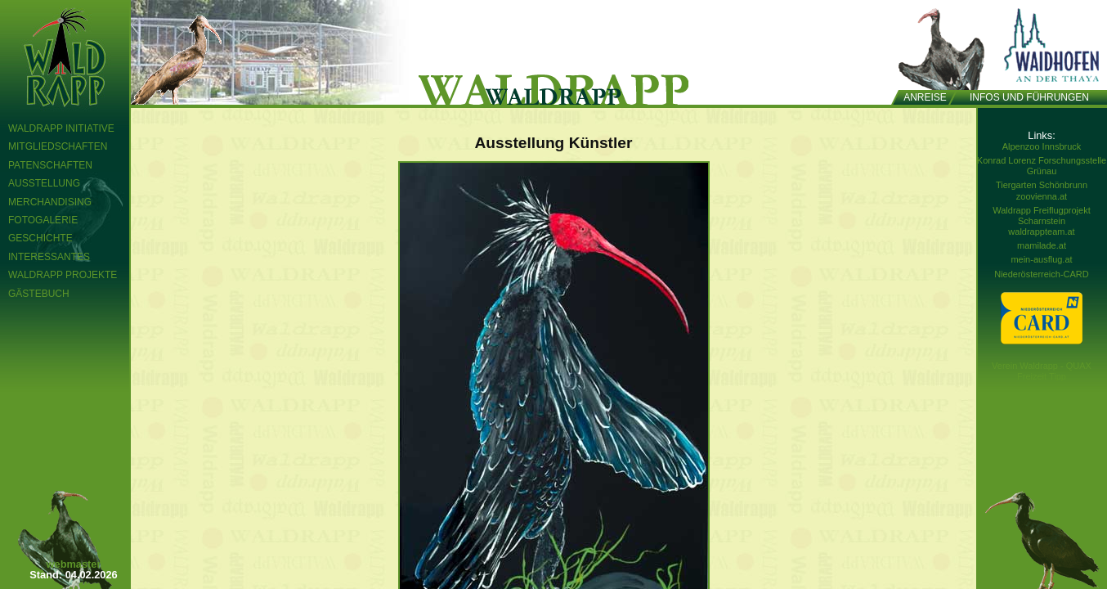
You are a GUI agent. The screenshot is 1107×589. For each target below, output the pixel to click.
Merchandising (50, 202)
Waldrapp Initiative (61, 128)
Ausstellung (44, 183)
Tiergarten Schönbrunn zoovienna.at (1041, 190)
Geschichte (40, 238)
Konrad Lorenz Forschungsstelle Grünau (1041, 165)
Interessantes (49, 257)
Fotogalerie (43, 220)
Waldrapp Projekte (62, 275)
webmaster (74, 564)
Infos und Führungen (1029, 97)
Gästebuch (38, 293)
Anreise (925, 97)
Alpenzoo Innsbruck (1042, 146)
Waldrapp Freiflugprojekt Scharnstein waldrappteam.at (1041, 220)
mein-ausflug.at (1041, 259)
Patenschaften (50, 165)
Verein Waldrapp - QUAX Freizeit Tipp (1041, 371)
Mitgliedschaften (57, 146)
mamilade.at (1041, 245)
